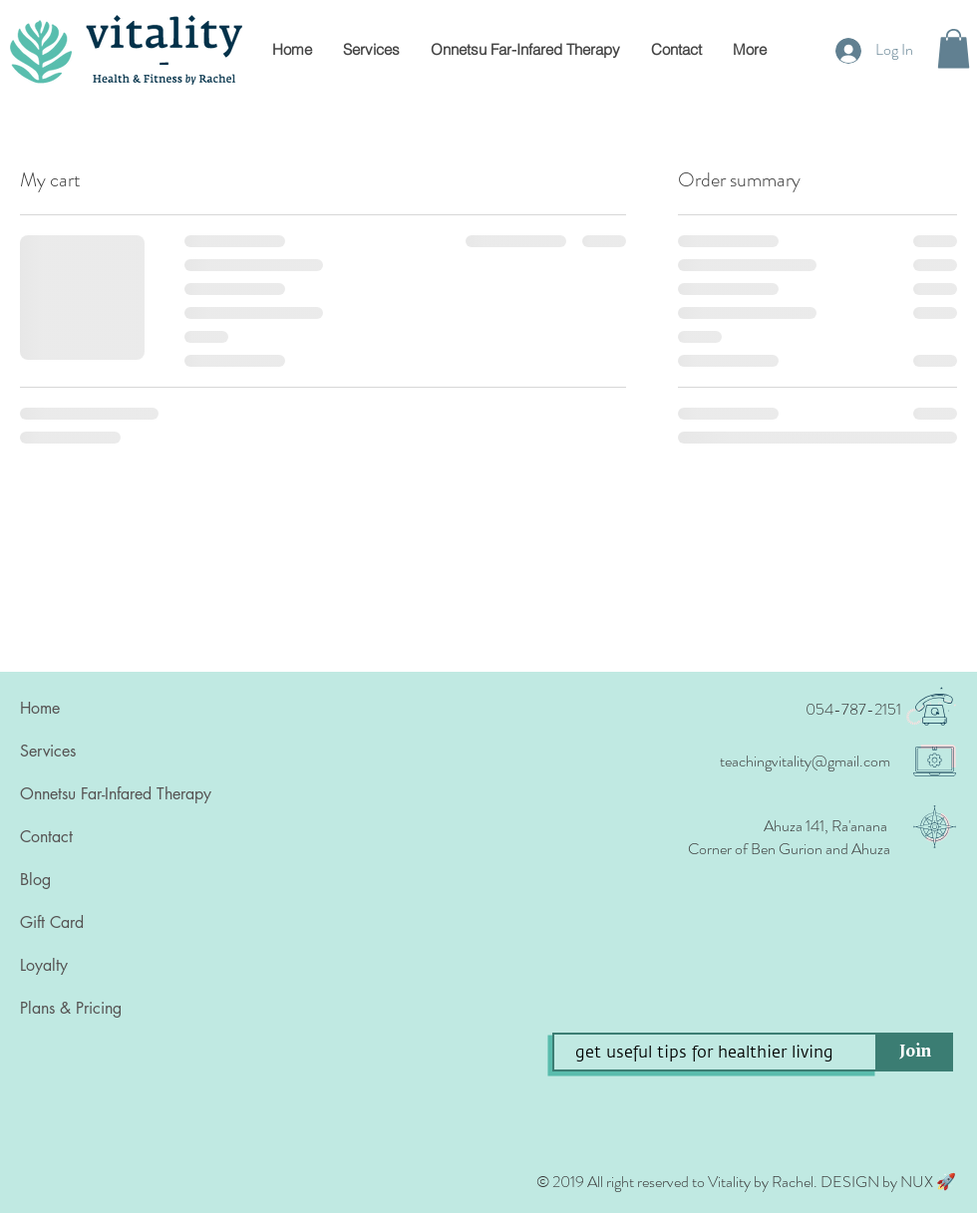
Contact (46, 836)
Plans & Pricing (71, 1008)
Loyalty (44, 965)
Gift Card (52, 922)
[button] (953, 48)
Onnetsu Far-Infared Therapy (115, 793)
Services (48, 751)
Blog (35, 879)
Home (40, 708)
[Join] (915, 1052)
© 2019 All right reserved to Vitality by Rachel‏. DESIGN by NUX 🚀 (746, 1181)
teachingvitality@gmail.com (805, 761)
